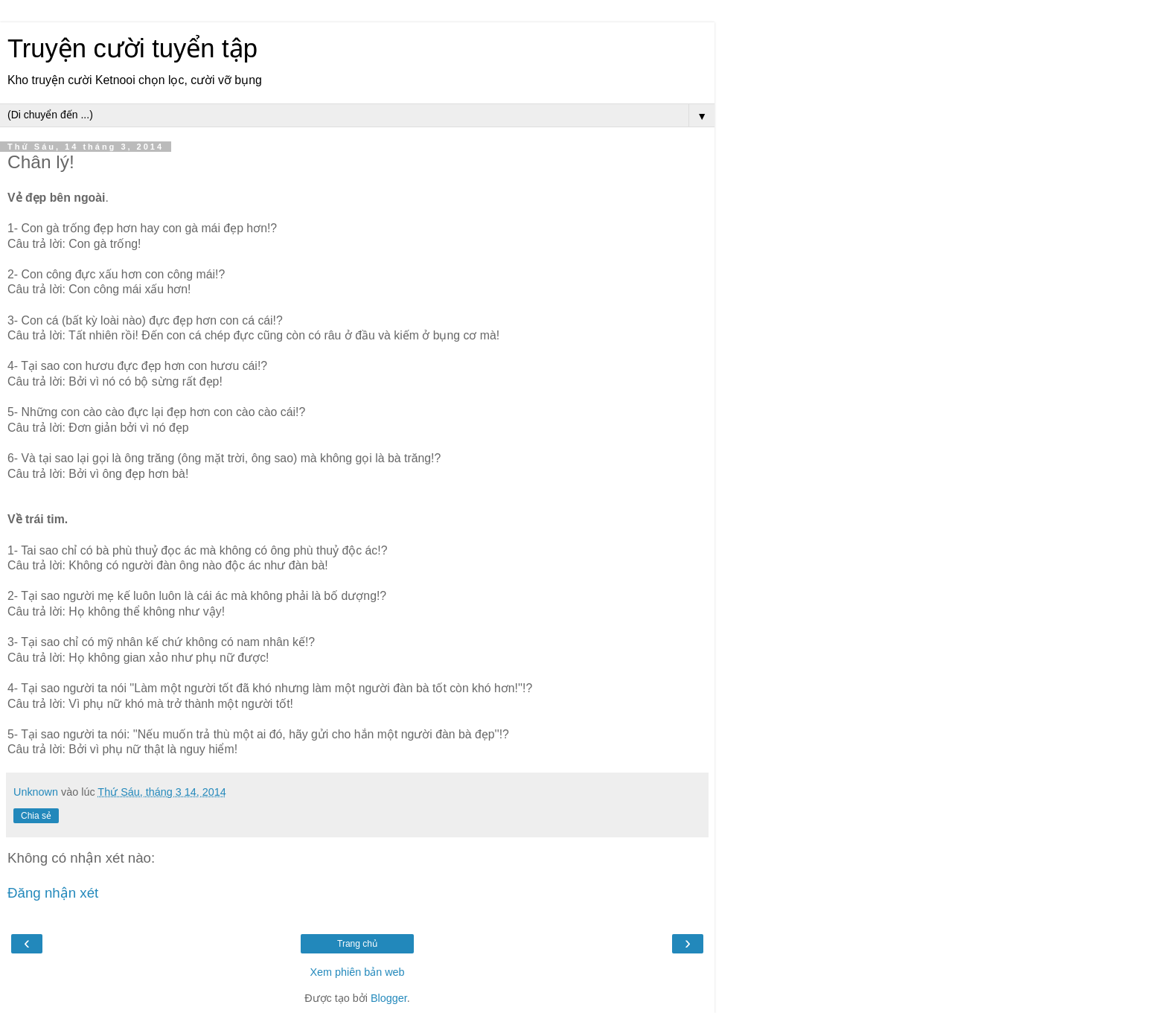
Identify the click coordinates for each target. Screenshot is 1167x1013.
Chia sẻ (36, 816)
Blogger (389, 998)
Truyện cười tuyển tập (132, 48)
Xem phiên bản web (357, 972)
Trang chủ (357, 944)
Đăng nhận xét (52, 893)
